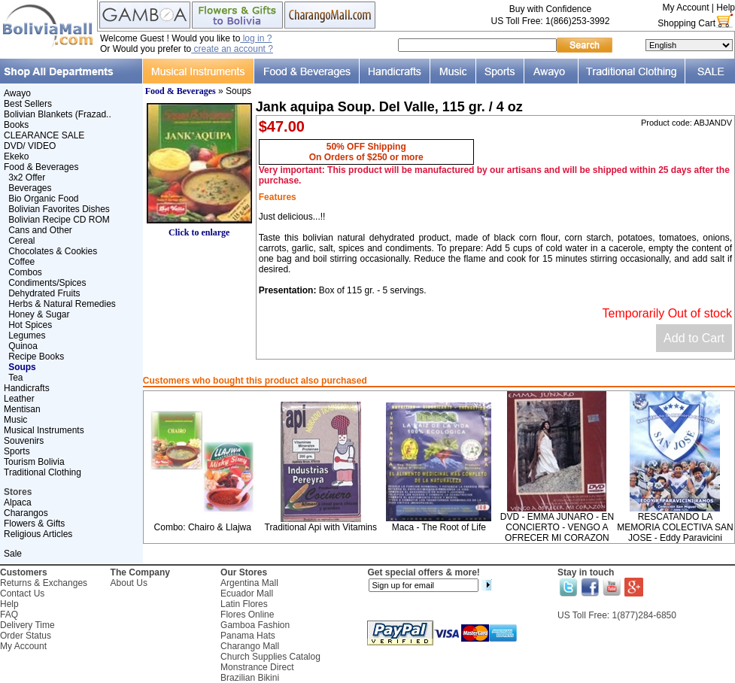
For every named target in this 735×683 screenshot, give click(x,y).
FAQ (9, 614)
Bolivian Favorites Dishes (59, 209)
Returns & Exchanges (43, 583)
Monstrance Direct (256, 667)
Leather (19, 398)
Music (15, 419)
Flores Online (247, 614)
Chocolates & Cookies (52, 251)
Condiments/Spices (47, 283)
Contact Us (22, 593)
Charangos (26, 513)
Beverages (29, 188)
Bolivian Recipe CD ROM (59, 219)
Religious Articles (38, 534)
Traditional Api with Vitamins (321, 527)
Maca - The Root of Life (439, 527)
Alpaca (18, 502)
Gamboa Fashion (255, 625)
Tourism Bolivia (34, 462)
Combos (25, 272)
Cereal (21, 240)
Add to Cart (694, 338)
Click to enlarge (199, 228)
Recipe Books (36, 356)
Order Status (25, 635)
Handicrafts (27, 388)
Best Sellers (28, 104)
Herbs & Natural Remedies (62, 304)
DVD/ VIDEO (30, 146)
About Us (129, 583)
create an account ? (232, 49)
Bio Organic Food (43, 198)
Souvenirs (24, 441)
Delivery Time (27, 625)
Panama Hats (247, 635)
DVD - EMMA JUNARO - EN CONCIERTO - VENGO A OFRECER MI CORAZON (557, 527)
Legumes (26, 335)
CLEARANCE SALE (44, 135)
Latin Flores (244, 604)
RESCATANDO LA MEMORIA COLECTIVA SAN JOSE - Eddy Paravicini (675, 527)
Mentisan (22, 409)
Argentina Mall (249, 583)
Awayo (17, 93)
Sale (13, 553)
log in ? (256, 38)
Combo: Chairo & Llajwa (202, 527)
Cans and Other (40, 230)
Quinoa (23, 346)
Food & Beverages (41, 167)
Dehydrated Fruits (44, 293)
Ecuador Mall (246, 593)
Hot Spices (30, 325)
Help (725, 7)
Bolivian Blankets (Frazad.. (57, 114)
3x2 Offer (26, 177)
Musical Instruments (44, 430)
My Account (685, 7)
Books (16, 125)
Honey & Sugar (38, 314)
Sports (17, 451)
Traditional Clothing (42, 472)
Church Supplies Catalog (270, 656)
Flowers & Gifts (34, 523)
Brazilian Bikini (249, 677)
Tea (15, 377)
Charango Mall (249, 646)
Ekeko (16, 156)
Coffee (21, 262)
